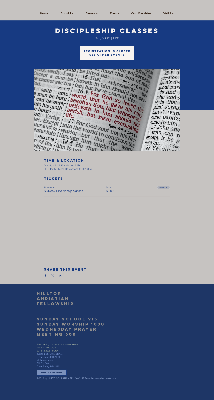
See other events (107, 54)
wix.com (111, 378)
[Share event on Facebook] (45, 275)
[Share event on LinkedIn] (60, 275)
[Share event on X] (52, 275)
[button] (52, 373)
